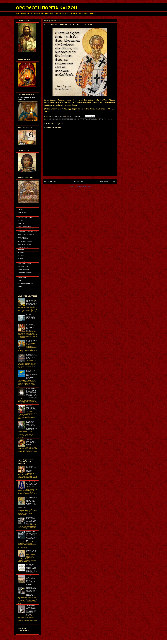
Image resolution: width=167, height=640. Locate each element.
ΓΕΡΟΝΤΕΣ (21, 249)
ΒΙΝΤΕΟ (20, 286)
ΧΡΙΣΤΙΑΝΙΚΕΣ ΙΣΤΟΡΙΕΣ (24, 275)
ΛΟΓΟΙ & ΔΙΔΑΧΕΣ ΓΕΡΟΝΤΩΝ (26, 229)
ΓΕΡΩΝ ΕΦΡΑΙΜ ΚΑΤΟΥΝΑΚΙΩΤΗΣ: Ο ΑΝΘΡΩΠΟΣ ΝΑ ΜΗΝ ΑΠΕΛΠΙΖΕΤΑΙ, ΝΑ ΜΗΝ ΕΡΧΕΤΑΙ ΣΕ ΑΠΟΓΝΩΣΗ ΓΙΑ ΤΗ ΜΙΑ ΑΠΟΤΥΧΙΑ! (31, 393)
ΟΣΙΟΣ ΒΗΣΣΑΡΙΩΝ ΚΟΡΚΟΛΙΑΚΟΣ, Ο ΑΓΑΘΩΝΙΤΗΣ (31, 552)
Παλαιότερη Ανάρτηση (107, 181)
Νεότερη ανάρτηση (50, 181)
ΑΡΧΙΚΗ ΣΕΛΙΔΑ (22, 212)
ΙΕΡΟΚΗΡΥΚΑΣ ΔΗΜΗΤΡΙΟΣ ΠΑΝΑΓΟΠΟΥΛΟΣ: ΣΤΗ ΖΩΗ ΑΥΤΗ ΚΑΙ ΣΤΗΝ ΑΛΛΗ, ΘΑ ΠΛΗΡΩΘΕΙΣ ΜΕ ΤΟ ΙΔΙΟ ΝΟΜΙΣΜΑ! (31, 568)
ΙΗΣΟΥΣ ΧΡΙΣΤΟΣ (22, 215)
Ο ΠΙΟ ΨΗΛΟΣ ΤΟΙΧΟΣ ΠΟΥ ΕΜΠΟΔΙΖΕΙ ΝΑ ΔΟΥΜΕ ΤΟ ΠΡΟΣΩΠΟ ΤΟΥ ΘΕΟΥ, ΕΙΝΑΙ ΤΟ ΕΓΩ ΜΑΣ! (30, 580)
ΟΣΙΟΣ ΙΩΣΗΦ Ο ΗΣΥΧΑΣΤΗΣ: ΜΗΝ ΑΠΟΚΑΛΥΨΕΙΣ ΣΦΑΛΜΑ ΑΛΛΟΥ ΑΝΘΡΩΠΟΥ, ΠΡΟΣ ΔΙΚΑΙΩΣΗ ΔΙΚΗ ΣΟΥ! (31, 536)
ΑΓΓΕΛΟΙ (20, 220)
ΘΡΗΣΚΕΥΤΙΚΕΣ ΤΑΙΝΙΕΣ (24, 289)
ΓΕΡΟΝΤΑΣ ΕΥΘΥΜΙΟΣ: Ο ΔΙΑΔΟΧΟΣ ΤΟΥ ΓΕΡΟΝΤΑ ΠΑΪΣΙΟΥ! (31, 408)
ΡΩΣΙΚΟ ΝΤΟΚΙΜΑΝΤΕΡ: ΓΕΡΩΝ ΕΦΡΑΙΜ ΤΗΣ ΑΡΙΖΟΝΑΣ (30, 317)
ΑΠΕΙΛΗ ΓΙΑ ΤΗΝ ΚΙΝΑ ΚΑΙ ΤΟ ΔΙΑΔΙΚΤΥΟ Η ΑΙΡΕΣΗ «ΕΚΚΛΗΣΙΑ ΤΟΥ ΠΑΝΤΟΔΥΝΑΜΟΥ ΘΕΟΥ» (31, 374)
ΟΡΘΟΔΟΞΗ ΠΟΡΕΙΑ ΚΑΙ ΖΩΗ (46, 8)
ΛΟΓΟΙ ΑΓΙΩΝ (92, 119)
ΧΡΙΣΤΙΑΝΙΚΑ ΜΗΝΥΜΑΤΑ (104, 119)
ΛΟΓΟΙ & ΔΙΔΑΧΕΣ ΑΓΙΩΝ (24, 226)
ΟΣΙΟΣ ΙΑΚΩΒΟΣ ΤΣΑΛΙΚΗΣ (25, 244)
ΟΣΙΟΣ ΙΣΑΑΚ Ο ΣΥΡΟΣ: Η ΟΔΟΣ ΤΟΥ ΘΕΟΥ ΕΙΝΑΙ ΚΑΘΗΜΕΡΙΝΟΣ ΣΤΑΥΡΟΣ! (31, 520)
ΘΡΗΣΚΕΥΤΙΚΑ (22, 277)
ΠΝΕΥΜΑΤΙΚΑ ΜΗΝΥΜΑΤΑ (25, 272)
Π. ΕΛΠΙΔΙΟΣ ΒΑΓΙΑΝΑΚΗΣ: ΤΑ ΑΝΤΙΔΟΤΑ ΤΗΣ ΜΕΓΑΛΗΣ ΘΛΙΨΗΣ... (31, 327)
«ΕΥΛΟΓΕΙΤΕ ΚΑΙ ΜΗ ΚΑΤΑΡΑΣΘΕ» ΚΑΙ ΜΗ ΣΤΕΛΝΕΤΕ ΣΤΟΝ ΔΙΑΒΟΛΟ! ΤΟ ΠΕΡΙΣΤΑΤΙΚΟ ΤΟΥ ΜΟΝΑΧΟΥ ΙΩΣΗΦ (31, 302)
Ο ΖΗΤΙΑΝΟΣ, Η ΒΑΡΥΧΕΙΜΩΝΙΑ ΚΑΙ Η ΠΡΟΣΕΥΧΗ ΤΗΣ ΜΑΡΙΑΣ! (31, 356)
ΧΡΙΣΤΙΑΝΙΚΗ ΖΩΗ (23, 266)
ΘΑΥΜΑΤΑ (20, 258)
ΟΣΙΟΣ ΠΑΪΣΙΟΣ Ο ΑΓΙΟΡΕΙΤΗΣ (26, 234)
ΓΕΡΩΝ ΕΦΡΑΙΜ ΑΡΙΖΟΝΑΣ (25, 241)
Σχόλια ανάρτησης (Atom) (83, 186)
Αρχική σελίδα (79, 181)
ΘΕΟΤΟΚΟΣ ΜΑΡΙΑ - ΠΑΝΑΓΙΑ (26, 217)
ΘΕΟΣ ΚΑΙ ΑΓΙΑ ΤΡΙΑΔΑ (81, 119)
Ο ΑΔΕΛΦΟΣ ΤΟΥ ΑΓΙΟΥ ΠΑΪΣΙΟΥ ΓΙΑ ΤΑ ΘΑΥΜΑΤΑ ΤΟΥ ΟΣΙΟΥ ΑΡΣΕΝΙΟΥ (31, 484)
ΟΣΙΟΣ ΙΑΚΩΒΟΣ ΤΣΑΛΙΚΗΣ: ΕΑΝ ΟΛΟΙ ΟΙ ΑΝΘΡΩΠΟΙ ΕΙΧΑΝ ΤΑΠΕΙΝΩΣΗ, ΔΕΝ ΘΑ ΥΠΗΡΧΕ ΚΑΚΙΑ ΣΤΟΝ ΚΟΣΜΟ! (31, 610)
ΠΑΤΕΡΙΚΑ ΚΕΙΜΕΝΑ (23, 247)
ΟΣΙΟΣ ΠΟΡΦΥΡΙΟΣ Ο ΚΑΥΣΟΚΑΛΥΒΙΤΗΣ (24, 238)
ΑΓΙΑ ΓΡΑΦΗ (21, 255)
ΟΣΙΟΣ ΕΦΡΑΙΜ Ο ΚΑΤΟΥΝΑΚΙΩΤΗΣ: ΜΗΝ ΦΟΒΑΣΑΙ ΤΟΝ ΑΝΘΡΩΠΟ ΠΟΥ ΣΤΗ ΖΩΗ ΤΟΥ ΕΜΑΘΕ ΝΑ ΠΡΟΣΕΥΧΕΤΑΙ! (31, 591)
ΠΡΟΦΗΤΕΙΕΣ (21, 261)
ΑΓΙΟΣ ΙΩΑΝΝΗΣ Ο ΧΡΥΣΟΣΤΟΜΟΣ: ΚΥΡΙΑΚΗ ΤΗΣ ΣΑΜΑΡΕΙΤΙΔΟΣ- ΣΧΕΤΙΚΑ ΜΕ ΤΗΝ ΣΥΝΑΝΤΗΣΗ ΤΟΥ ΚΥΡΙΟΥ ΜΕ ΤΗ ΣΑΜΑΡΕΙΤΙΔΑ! (27, 502)
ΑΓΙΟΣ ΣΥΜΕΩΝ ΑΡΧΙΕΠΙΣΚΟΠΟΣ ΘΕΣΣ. (61, 119)
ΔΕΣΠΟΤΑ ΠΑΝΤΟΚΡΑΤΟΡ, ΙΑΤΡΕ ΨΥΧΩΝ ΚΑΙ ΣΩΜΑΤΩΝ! (31, 442)
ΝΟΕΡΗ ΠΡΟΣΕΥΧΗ (23, 269)
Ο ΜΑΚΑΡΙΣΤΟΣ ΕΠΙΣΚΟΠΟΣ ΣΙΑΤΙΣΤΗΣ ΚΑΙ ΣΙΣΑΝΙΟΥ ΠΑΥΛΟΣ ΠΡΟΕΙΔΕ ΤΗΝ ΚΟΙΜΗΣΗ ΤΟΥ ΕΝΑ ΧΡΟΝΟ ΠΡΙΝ (31, 426)
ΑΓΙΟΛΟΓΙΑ (21, 223)
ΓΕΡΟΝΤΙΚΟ (21, 252)
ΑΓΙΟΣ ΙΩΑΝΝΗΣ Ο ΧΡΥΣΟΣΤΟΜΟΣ (27, 231)
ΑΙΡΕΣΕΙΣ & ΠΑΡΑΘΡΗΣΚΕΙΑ (25, 283)
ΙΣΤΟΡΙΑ (20, 280)
